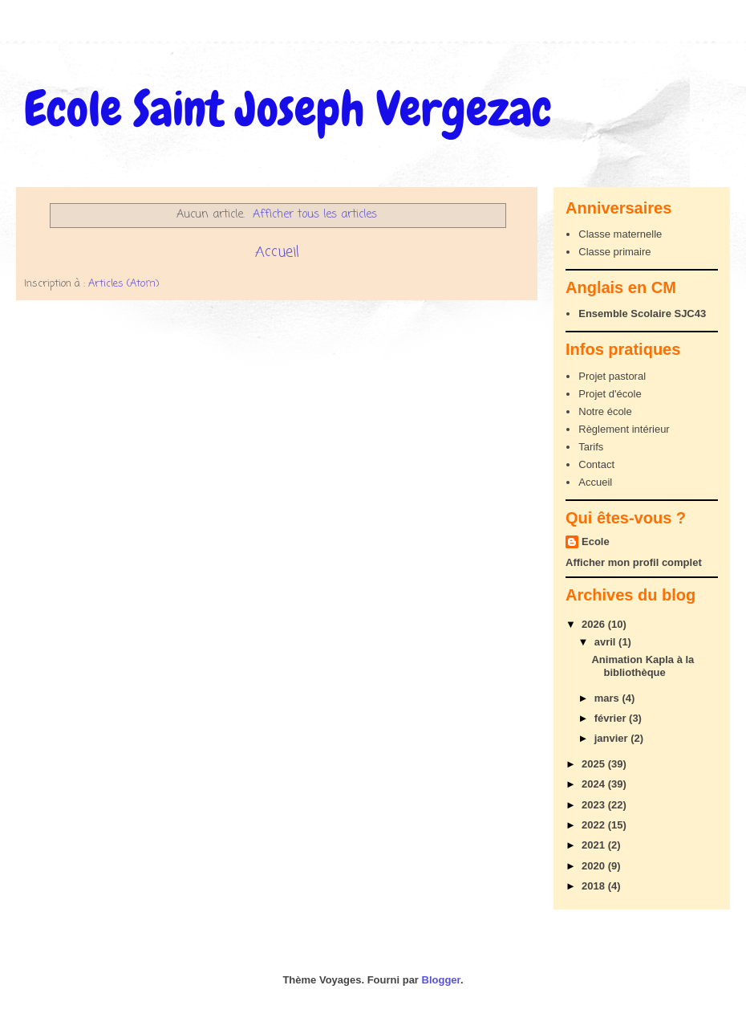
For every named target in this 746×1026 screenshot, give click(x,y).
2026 (595, 624)
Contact (596, 464)
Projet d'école (609, 394)
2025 (595, 764)
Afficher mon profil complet (634, 562)
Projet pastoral (612, 376)
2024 (595, 784)
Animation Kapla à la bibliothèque (642, 665)
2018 (595, 886)
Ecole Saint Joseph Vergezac (288, 109)
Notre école (604, 411)
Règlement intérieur (623, 429)
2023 (595, 805)
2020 (595, 866)
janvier (612, 738)
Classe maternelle (620, 234)
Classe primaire (614, 252)
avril (606, 642)
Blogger (441, 980)
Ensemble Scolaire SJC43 (642, 313)
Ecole (596, 541)
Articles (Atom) (123, 283)
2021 (595, 845)
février (611, 718)
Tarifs (590, 447)
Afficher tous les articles (315, 214)
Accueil (277, 252)
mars (608, 698)
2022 (595, 825)
